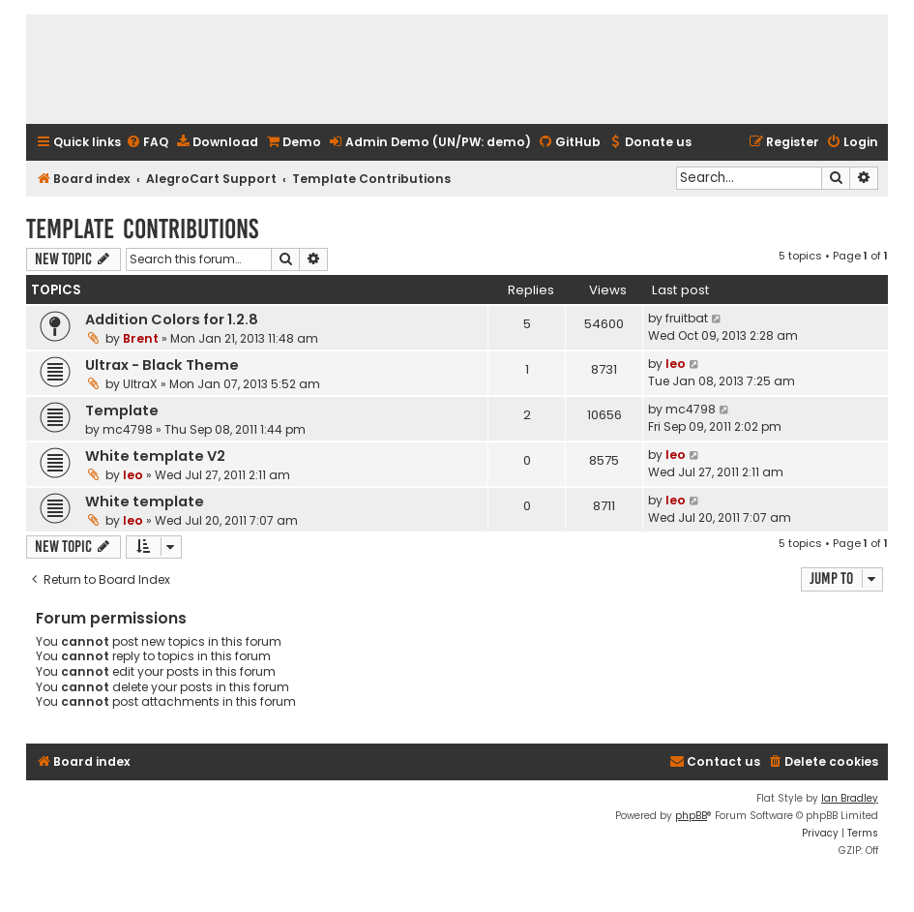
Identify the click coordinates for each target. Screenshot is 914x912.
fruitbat (686, 318)
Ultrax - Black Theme (162, 365)
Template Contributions (142, 229)
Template (122, 410)
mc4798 (128, 429)
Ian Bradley (849, 798)
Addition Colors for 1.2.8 (171, 319)
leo (675, 363)
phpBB (691, 815)
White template (144, 501)
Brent (141, 338)
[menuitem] (147, 143)
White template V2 (155, 456)
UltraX (140, 384)
